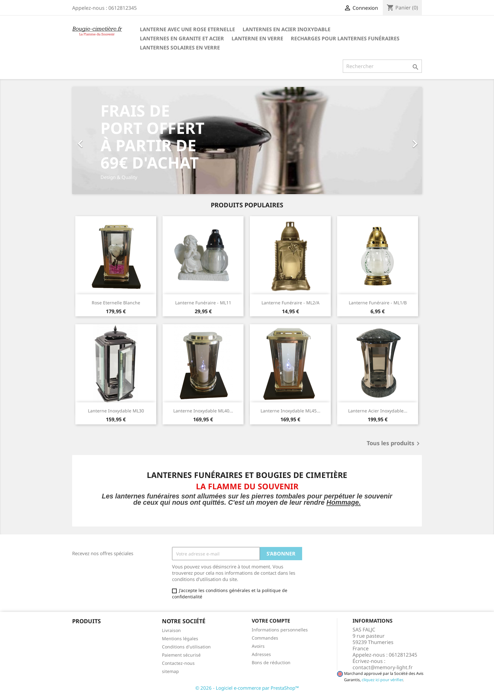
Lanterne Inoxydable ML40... (203, 411)
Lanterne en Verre (257, 38)
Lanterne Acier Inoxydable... (377, 411)
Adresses (261, 654)
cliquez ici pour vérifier (382, 679)
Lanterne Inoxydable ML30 (116, 411)
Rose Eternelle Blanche (116, 303)
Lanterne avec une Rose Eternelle (187, 29)
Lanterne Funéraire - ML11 (203, 303)
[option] (247, 140)
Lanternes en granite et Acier (182, 38)
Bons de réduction (271, 662)
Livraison (171, 630)
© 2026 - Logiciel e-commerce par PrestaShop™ (247, 688)
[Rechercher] (382, 66)
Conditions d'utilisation (186, 647)
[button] (98, 140)
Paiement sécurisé (181, 655)
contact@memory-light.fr (383, 667)
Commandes (265, 638)
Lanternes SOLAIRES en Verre (180, 47)
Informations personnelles (280, 630)
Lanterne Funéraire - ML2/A (290, 303)
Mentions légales (180, 638)
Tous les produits (394, 443)
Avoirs (258, 646)
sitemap (170, 671)
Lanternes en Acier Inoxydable (286, 29)
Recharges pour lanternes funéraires (345, 38)
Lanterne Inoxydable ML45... (290, 411)
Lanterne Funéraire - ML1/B (378, 303)
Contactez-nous (178, 663)
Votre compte (271, 620)
